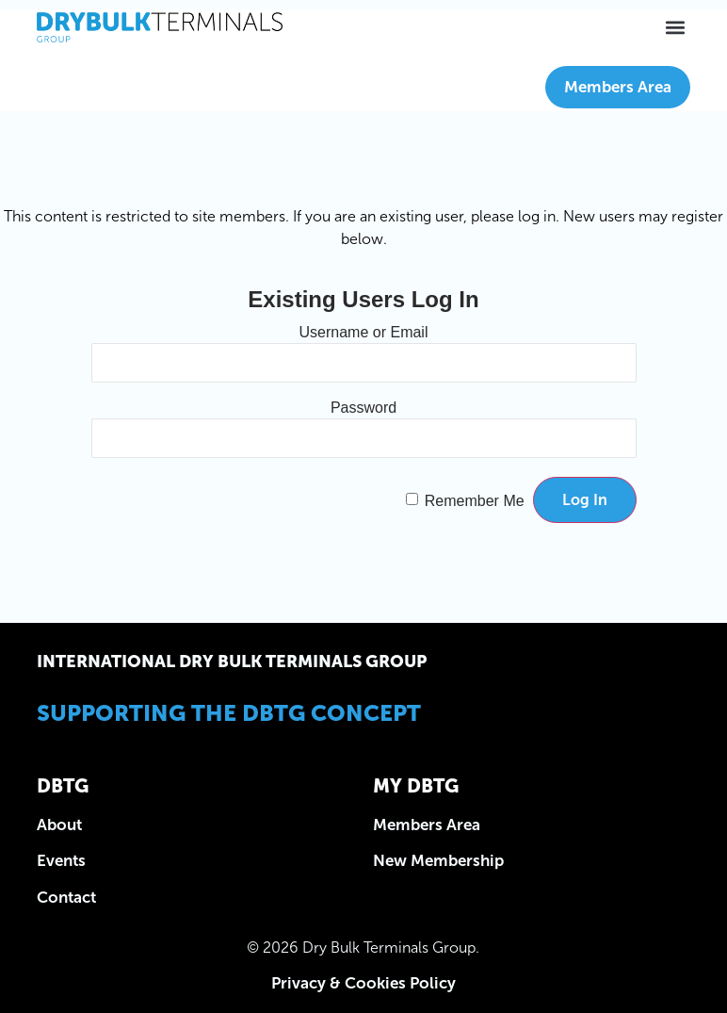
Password (363, 407)
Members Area (617, 86)
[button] (674, 26)
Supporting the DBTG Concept (229, 713)
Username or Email (363, 331)
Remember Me (475, 500)
